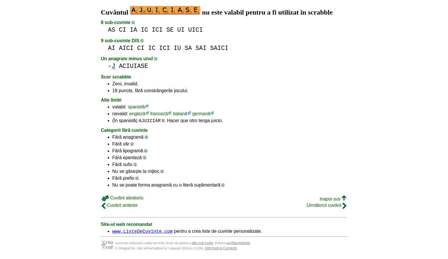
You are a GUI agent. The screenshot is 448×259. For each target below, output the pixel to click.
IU (177, 48)
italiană (180, 113)
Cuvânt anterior (120, 206)
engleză (137, 113)
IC (144, 30)
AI (111, 48)
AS (111, 30)
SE (170, 30)
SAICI (219, 48)
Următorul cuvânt (326, 206)
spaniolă (136, 106)
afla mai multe (202, 245)
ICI (157, 30)
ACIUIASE (133, 66)
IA (133, 30)
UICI (195, 30)
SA (188, 48)
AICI (126, 48)
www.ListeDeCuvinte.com (142, 233)
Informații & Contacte (221, 250)
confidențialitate (238, 245)
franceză (159, 113)
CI (122, 30)
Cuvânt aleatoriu (122, 198)
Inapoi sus (333, 199)
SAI (200, 48)
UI (181, 30)
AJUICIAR (150, 121)
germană (201, 113)
